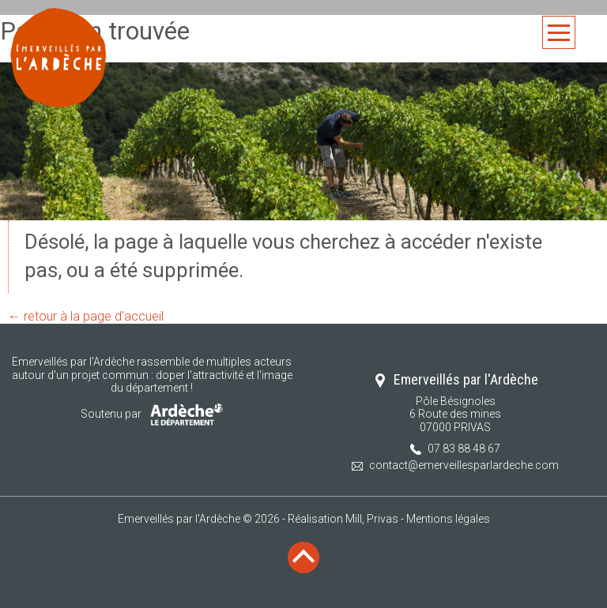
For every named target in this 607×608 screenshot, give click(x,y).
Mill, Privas (371, 518)
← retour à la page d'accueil (86, 316)
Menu (559, 33)
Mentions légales (448, 518)
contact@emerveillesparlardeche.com (464, 465)
